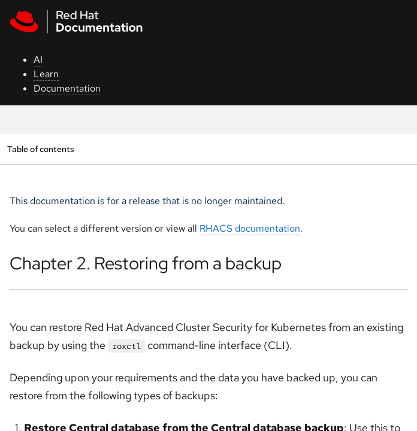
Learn (46, 74)
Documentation (67, 88)
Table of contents (40, 148)
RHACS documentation (250, 228)
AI (38, 59)
